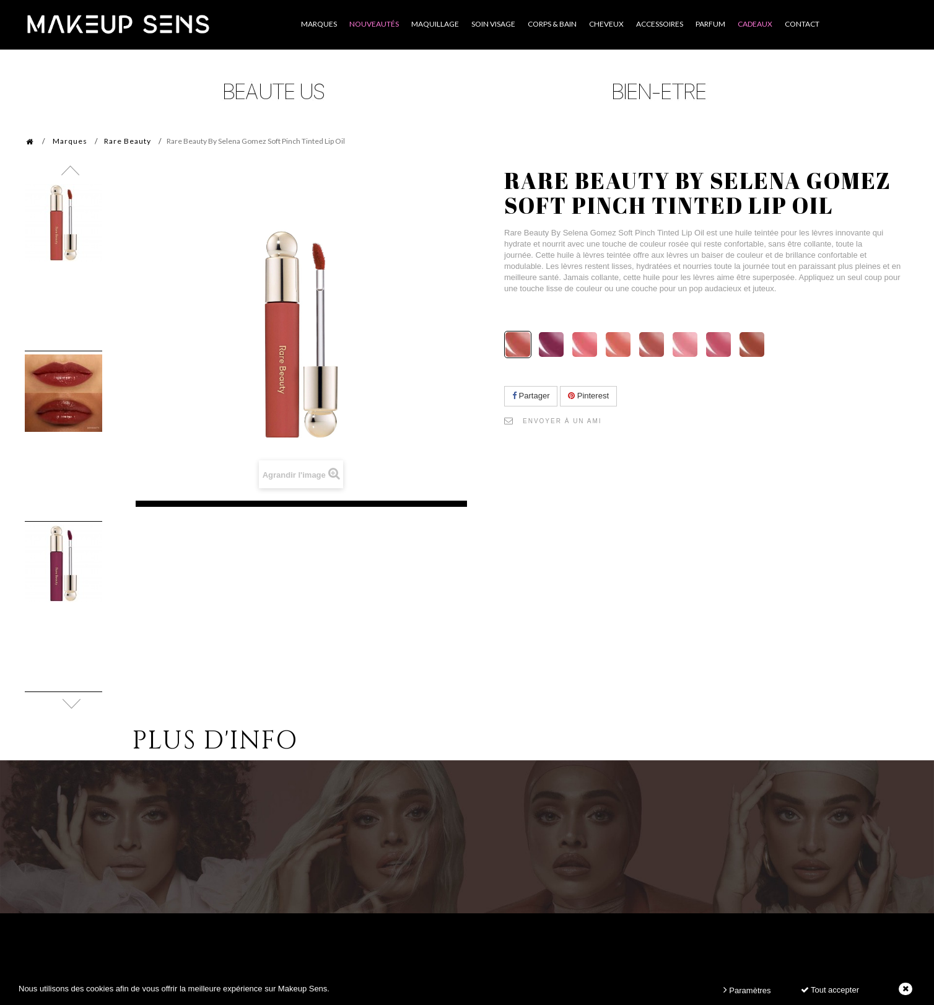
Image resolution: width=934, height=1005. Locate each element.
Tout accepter (830, 989)
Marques (70, 141)
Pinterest (588, 395)
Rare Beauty (127, 141)
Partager (530, 395)
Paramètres (747, 990)
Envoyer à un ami (562, 421)
